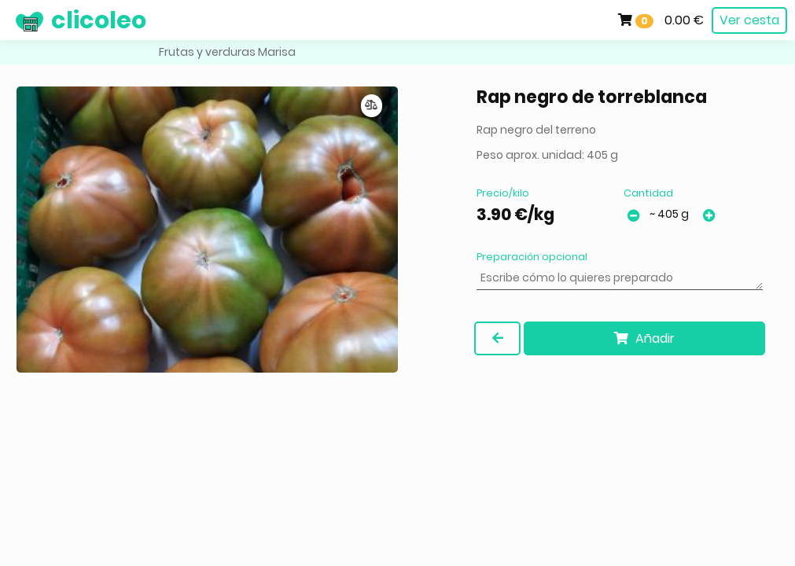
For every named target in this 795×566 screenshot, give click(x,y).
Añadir (644, 338)
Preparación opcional (532, 256)
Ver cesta (749, 20)
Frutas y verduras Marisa (227, 52)
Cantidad (648, 193)
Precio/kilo (503, 193)
